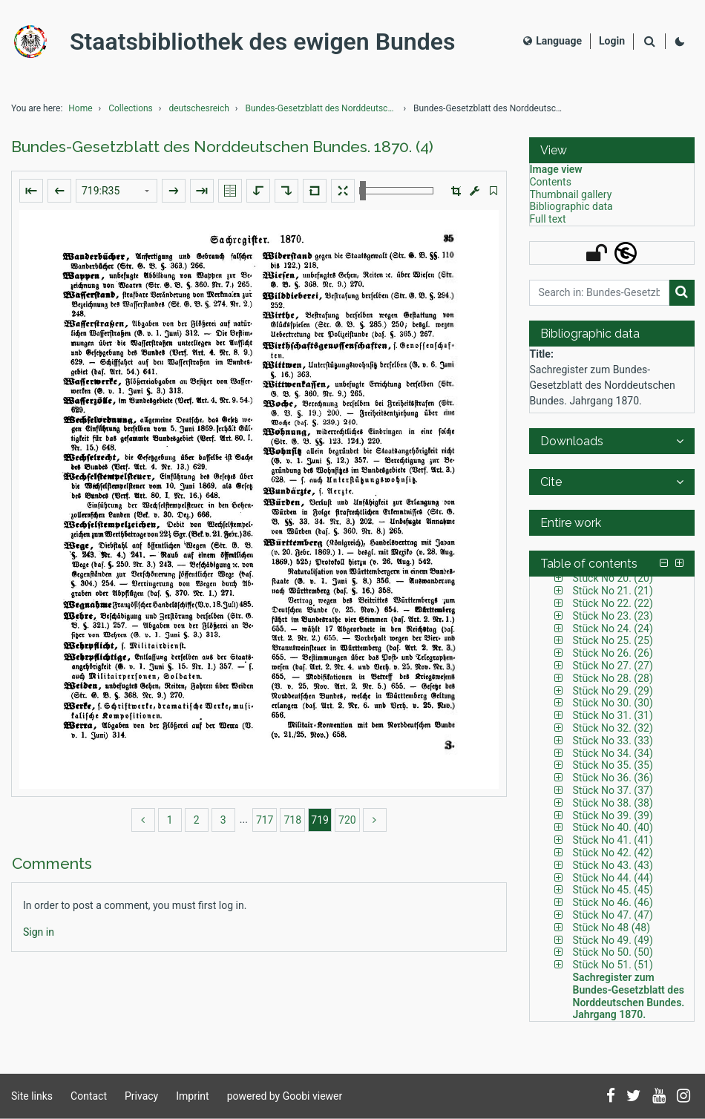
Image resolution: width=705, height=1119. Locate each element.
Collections (130, 108)
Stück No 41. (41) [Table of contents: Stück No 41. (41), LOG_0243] (613, 840)
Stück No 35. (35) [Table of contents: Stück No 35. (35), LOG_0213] (613, 765)
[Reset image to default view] (315, 191)
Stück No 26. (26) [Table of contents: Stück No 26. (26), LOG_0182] (613, 653)
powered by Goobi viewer (285, 1096)
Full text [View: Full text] (548, 219)
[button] (456, 191)
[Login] (612, 41)
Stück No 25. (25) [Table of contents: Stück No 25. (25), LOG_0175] (613, 640)
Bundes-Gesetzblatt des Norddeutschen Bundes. (323, 108)
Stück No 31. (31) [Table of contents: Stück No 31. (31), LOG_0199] (613, 715)
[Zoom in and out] (396, 190)
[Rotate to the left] (258, 191)
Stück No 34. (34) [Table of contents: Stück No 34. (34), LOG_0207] (613, 753)
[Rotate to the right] (286, 191)
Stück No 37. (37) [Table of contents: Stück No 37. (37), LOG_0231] (613, 790)
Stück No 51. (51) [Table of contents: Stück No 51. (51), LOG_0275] (613, 965)
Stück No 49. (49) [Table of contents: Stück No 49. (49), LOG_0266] (613, 940)
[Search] (649, 42)
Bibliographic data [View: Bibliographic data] (571, 206)
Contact (88, 1096)
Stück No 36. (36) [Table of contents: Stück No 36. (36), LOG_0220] (613, 778)
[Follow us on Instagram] (683, 1096)
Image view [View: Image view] (556, 169)
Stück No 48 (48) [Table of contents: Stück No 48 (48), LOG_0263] (612, 927)
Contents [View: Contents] (550, 182)
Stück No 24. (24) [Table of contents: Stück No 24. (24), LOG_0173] (613, 628)
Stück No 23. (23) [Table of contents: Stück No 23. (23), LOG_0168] (613, 616)
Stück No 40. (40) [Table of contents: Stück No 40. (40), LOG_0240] (613, 827)
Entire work (570, 523)
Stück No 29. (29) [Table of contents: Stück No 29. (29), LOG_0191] (613, 691)
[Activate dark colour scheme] (680, 41)
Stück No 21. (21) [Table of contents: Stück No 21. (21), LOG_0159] (613, 591)
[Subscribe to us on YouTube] (659, 1096)
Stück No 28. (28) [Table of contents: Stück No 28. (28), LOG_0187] (613, 678)
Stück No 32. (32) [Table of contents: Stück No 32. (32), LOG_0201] (613, 728)
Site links (32, 1096)
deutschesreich (198, 108)
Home (80, 108)
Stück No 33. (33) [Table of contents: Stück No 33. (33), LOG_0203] (613, 740)
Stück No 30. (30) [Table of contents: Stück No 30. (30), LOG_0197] (613, 703)
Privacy (141, 1096)
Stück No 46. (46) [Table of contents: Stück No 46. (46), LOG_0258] (613, 902)
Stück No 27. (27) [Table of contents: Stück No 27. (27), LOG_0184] (613, 666)
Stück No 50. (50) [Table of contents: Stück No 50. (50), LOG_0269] (613, 952)
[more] (375, 820)
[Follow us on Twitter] (634, 1096)
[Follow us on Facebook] (611, 1096)
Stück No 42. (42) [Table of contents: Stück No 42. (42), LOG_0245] (613, 853)
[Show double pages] (230, 191)
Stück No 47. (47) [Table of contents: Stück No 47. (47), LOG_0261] (613, 915)
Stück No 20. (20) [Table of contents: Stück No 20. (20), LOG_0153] (613, 578)
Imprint (192, 1096)
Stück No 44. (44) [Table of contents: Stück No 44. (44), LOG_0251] (613, 878)
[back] (143, 820)
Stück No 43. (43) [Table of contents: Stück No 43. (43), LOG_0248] (613, 865)
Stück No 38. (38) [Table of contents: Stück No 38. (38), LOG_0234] (613, 803)
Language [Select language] (552, 41)
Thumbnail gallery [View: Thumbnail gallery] (571, 194)
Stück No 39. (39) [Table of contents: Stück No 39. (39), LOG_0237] (613, 815)
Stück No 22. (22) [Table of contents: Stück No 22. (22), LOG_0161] (613, 603)
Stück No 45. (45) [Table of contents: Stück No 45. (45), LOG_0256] (613, 890)
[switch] (493, 191)
